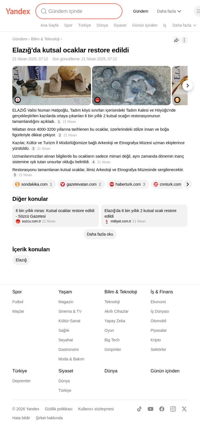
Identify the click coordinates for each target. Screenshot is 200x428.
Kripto (156, 340)
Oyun (109, 330)
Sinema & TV (69, 311)
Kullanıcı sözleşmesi (96, 409)
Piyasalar (159, 330)
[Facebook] (162, 409)
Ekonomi (158, 302)
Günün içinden (144, 25)
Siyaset (120, 25)
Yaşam (65, 291)
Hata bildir (21, 418)
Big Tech (111, 340)
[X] (184, 409)
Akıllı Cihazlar (116, 311)
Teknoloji (112, 302)
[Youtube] (150, 409)
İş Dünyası (160, 311)
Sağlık (63, 330)
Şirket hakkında (49, 418)
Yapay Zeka (114, 321)
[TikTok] (139, 409)
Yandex (32, 409)
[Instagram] (173, 409)
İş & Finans (162, 291)
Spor (68, 25)
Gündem (140, 11)
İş (164, 25)
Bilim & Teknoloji (45, 39)
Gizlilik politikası (58, 409)
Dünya (102, 25)
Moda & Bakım (71, 359)
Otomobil (158, 321)
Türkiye (84, 25)
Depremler (21, 381)
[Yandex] (18, 11)
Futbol (17, 302)
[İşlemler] (184, 40)
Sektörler (158, 349)
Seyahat (65, 340)
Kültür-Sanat (69, 321)
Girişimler (112, 349)
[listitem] (55, 215)
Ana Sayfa (49, 25)
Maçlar (18, 311)
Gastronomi (68, 349)
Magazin (65, 302)
